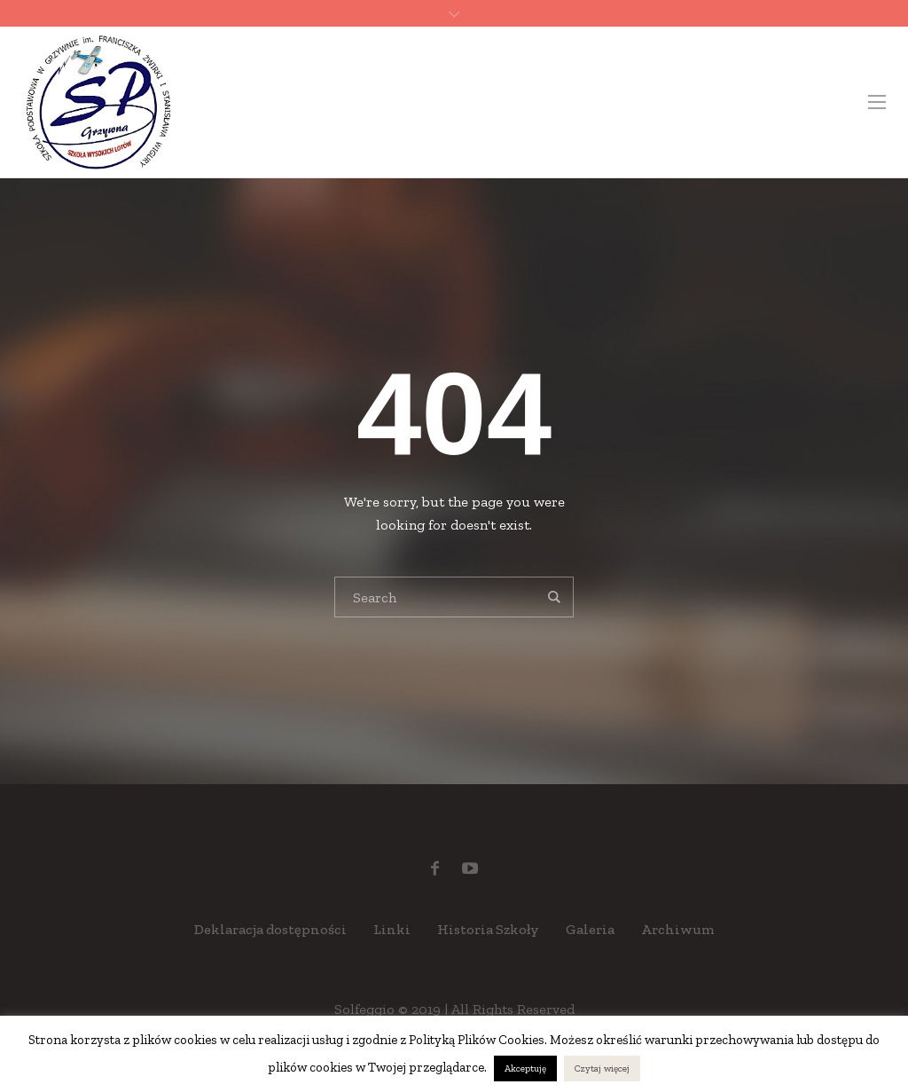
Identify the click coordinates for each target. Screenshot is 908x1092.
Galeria (590, 929)
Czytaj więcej (602, 1068)
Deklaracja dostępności (270, 929)
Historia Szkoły (488, 929)
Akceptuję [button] (525, 1068)
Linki (392, 929)
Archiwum (678, 929)
